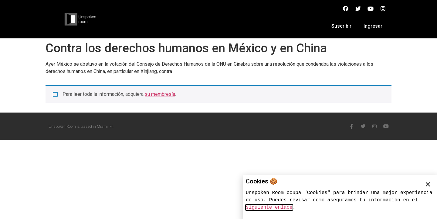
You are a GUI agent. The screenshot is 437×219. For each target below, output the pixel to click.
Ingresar (373, 26)
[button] (428, 184)
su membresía (160, 94)
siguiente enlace (269, 207)
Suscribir (341, 26)
